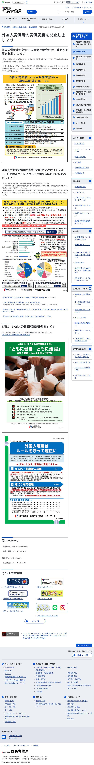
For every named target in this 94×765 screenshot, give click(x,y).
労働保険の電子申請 (82, 168)
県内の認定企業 (82, 349)
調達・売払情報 (80, 157)
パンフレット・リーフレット (82, 150)
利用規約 (36, 746)
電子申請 (78, 162)
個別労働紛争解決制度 (83, 105)
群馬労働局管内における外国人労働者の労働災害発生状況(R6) (24, 298)
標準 (68, 2)
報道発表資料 (9, 667)
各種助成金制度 (81, 99)
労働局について (73, 697)
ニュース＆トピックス (13, 664)
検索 (88, 12)
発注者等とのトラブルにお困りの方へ (82, 279)
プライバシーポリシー (21, 746)
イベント (8, 674)
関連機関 (82, 181)
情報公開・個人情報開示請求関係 (83, 111)
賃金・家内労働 (10, 707)
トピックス (8, 671)
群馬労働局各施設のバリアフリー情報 (79, 714)
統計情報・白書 (10, 722)
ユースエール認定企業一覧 (82, 369)
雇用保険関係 (80, 75)
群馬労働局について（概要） (77, 701)
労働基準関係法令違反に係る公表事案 (17, 717)
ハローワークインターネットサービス (82, 199)
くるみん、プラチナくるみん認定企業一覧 (82, 356)
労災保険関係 (80, 70)
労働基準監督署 (80, 187)
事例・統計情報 (11, 697)
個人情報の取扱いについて (76, 710)
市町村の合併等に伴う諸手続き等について (48, 705)
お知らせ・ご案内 (82, 288)
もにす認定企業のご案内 (82, 377)
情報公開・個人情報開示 (82, 295)
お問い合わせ (76, 7)
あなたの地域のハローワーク (15, 683)
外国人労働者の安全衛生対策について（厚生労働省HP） (22, 302)
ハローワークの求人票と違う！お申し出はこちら (82, 255)
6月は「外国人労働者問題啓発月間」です (16, 335)
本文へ (67, 7)
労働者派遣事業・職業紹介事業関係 (83, 93)
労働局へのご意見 (82, 655)
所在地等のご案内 (73, 707)
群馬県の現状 (9, 701)
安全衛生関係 (80, 52)
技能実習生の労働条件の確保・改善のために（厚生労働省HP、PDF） (27, 316)
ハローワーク (79, 192)
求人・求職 (8, 710)
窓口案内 (39, 697)
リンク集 (6, 746)
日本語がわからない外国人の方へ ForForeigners (82, 270)
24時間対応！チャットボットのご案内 (82, 238)
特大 (77, 2)
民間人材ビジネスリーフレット (82, 332)
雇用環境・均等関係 (83, 87)
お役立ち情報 (82, 138)
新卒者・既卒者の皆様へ (82, 324)
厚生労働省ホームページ (82, 207)
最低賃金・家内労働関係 (83, 58)
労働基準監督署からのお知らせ (15, 677)
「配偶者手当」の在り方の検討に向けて (82, 339)
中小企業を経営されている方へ (82, 303)
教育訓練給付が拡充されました (82, 311)
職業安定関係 (80, 81)
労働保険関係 (80, 64)
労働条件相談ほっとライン (82, 246)
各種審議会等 (79, 173)
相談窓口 (82, 231)
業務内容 (70, 704)
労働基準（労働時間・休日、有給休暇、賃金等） (83, 44)
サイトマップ (88, 7)
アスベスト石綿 (80, 317)
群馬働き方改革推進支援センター (82, 222)
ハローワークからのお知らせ (15, 680)
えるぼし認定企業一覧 (82, 362)
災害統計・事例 (10, 704)
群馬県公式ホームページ (82, 214)
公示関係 (79, 129)
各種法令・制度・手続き (81, 36)
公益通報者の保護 (82, 117)
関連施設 (70, 719)
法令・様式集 (80, 123)
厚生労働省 (89, 2)
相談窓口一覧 (79, 262)
